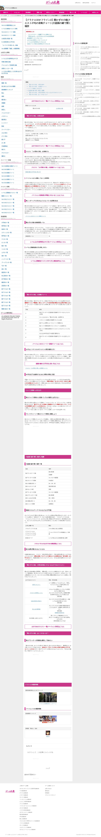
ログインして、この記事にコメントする (40, 752)
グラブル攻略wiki (24, 793)
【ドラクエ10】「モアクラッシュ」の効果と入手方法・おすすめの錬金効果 (87, 105)
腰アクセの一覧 (6, 302)
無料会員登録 (86, 2)
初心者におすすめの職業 (8, 86)
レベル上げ (84, 12)
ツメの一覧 (5, 249)
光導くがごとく (36, 584)
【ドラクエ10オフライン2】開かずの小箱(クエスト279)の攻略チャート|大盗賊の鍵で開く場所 (89, 63)
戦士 (3, 93)
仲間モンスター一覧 (7, 68)
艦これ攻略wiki (23, 818)
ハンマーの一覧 (6, 259)
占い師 (3, 143)
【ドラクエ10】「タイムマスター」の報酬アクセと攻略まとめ (87, 79)
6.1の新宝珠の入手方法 (8, 42)
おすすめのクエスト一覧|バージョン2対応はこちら (48, 101)
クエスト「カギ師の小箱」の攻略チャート (36, 368)
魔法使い (4, 99)
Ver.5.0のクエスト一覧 (8, 212)
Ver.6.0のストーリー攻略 (8, 35)
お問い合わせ (48, 788)
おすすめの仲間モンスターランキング (37, 40)
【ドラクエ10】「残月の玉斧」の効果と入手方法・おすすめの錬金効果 (87, 101)
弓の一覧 (4, 265)
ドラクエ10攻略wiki (24, 823)
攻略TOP (5, 12)
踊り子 (3, 139)
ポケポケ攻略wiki (24, 808)
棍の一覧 (4, 246)
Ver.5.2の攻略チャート (8, 176)
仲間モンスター (50, 12)
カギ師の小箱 (59, 108)
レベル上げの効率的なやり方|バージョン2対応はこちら (48, 242)
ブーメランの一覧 (7, 262)
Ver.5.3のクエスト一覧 (8, 206)
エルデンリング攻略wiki (25, 827)
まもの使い (5, 133)
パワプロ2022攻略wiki (25, 810)
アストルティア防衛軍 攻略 (9, 65)
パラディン (5, 116)
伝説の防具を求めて (36, 601)
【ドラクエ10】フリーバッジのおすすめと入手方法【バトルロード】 (87, 94)
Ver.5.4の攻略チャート (8, 169)
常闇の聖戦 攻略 (6, 62)
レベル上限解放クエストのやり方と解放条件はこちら (48, 261)
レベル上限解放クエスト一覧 (10, 192)
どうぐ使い (5, 136)
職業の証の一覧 (6, 309)
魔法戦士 (4, 119)
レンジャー (5, 123)
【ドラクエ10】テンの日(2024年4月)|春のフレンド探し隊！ (87, 98)
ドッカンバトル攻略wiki (25, 799)
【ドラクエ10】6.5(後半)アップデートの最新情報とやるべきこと (90, 53)
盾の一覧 (4, 269)
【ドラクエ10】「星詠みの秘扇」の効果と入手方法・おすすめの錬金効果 (86, 109)
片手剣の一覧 (5, 222)
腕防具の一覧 (5, 282)
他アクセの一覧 (6, 305)
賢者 (3, 126)
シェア (26, 70)
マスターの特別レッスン (36, 593)
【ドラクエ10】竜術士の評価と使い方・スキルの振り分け (90, 47)
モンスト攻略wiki (24, 797)
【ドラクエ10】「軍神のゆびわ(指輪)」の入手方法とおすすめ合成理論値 (87, 87)
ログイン (93, 2)
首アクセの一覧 (6, 292)
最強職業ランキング (7, 89)
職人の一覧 (73, 12)
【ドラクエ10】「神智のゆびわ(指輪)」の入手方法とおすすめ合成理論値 (87, 83)
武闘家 (3, 103)
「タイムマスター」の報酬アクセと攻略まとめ (39, 34)
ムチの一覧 (5, 252)
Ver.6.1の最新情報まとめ (8, 25)
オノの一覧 (5, 242)
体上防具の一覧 (6, 275)
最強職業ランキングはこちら (34, 38)
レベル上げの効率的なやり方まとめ (36, 42)
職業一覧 (39, 12)
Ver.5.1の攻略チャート (8, 179)
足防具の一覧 (5, 285)
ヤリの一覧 (5, 239)
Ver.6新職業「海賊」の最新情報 (10, 48)
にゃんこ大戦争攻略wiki (25, 801)
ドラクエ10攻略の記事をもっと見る (91, 116)
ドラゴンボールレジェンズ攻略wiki (28, 805)
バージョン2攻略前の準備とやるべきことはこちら (48, 195)
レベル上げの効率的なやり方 (10, 58)
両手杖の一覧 (5, 236)
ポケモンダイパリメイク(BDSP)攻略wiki (29, 788)
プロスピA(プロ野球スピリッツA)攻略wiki (30, 821)
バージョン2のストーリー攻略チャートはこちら (48, 344)
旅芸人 (3, 109)
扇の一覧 (4, 255)
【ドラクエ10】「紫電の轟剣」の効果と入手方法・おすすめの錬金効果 (87, 112)
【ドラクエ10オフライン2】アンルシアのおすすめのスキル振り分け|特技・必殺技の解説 (90, 68)
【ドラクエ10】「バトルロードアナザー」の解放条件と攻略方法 (87, 90)
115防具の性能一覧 (7, 38)
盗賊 (3, 106)
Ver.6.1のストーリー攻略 (8, 32)
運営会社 (47, 790)
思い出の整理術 (36, 609)
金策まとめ (95, 12)
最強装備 (61, 12)
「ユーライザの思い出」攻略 (10, 45)
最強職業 (28, 12)
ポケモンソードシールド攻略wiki (27, 829)
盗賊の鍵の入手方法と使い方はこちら (48, 363)
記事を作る (77, 2)
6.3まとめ (17, 12)
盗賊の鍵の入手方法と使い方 (33, 172)
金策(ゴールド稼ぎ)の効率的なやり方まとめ (38, 44)
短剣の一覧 (5, 229)
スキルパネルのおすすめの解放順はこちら (48, 543)
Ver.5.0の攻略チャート (8, 182)
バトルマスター (6, 113)
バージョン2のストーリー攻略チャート (35, 216)
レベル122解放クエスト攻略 (9, 28)
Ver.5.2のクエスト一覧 (8, 209)
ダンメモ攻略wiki (24, 825)
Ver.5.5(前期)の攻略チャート (10, 166)
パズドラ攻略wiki (24, 795)
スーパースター (6, 129)
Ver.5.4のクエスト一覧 (8, 202)
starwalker (31, 62)
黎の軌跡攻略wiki (24, 814)
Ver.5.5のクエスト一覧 (8, 199)
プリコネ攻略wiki (24, 803)
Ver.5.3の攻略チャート (8, 172)
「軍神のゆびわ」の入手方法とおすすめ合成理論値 (40, 36)
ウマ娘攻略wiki (23, 790)
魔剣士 (3, 156)
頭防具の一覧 (5, 272)
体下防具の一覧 (6, 279)
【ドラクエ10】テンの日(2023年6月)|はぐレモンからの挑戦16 (89, 58)
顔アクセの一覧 (6, 289)
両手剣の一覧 (5, 226)
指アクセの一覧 (6, 295)
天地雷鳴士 (5, 146)
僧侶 (3, 96)
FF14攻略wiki (23, 816)
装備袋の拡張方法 (59, 612)
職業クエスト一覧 (7, 196)
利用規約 (47, 793)
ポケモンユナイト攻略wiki (26, 812)
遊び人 (3, 149)
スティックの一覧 (7, 232)
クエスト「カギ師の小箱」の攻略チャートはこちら (48, 167)
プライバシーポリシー (50, 795)
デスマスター (5, 153)
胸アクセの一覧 (6, 299)
